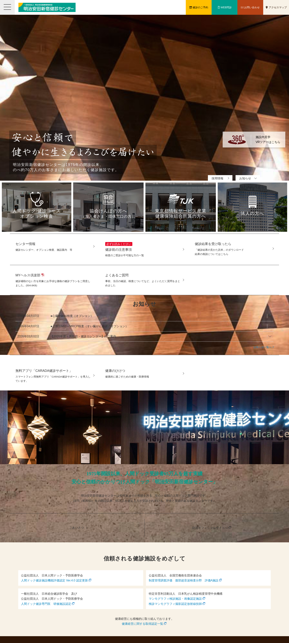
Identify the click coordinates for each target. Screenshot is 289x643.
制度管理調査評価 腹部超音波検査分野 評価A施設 (184, 580)
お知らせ (245, 178)
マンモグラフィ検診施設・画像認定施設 (175, 598)
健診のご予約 (200, 7)
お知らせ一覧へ (262, 347)
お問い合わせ (252, 7)
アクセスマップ (278, 7)
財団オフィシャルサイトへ (210, 527)
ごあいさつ (76, 527)
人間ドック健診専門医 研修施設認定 (46, 603)
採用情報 (217, 178)
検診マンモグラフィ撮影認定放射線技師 (175, 603)
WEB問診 (226, 7)
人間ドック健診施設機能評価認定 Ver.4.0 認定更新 (54, 580)
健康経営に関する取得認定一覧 (142, 623)
